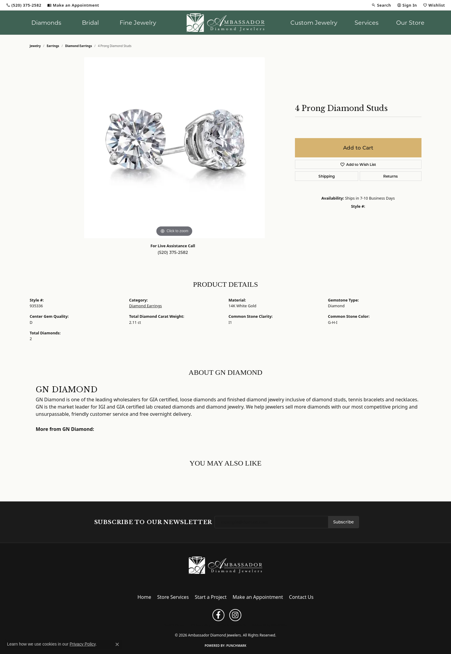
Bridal (90, 22)
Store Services (173, 597)
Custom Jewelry (313, 22)
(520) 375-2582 (173, 252)
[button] (381, 5)
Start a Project (211, 597)
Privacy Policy (200, 625)
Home (144, 597)
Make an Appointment (258, 597)
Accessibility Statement (269, 625)
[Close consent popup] (117, 644)
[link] (23, 5)
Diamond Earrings (78, 46)
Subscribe (343, 522)
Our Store (410, 22)
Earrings (53, 46)
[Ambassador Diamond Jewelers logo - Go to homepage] (225, 23)
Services (366, 22)
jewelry (35, 46)
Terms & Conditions (231, 625)
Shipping (326, 176)
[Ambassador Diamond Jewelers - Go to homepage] (225, 564)
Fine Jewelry (138, 22)
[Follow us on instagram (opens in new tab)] (235, 615)
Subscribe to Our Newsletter (153, 522)
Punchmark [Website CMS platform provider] (236, 645)
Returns (390, 176)
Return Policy (174, 625)
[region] (174, 147)
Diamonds (46, 22)
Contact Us (301, 597)
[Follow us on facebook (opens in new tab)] (218, 615)
